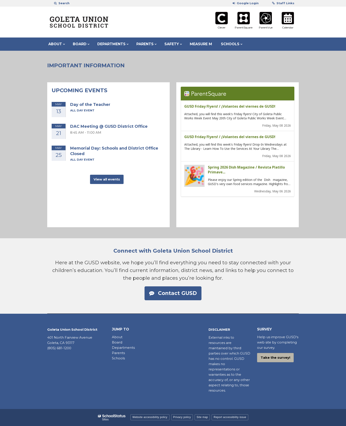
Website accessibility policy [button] (149, 417)
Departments (123, 347)
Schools (118, 358)
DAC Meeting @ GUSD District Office (109, 126)
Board (117, 342)
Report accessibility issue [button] (230, 417)
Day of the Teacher (90, 104)
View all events (107, 179)
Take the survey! (275, 357)
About (117, 337)
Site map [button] (202, 417)
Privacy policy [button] (182, 417)
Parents (118, 353)
